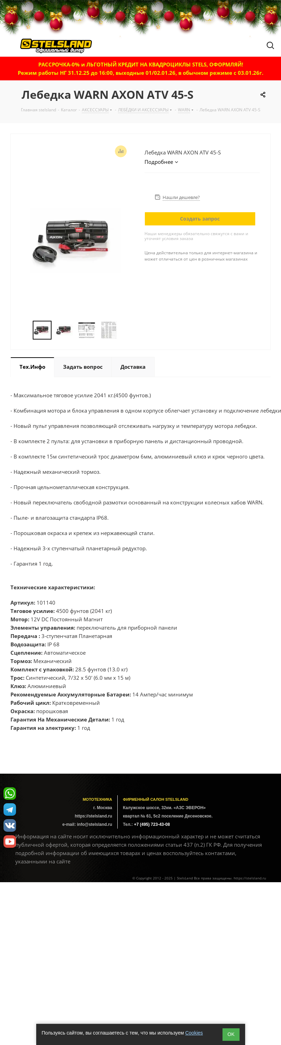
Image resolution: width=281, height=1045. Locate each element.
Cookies (194, 1033)
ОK (230, 1034)
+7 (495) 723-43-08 (152, 824)
